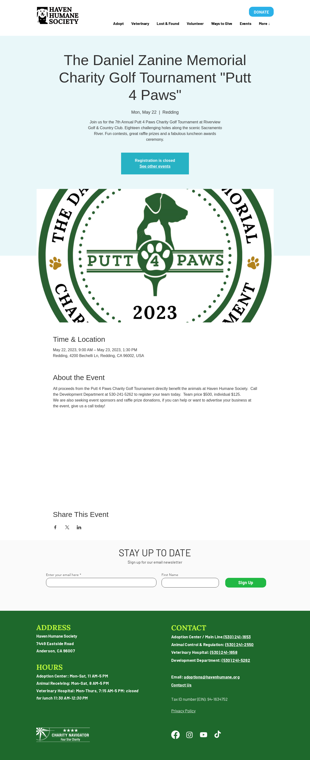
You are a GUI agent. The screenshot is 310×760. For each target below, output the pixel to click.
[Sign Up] (245, 583)
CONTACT (188, 627)
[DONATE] (261, 12)
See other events (155, 166)
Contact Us (181, 684)
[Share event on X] (67, 527)
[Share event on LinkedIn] (79, 527)
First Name (170, 574)
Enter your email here (62, 574)
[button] (168, 23)
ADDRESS (53, 627)
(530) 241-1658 (223, 652)
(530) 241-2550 (239, 644)
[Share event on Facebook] (55, 527)
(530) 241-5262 (236, 660)
